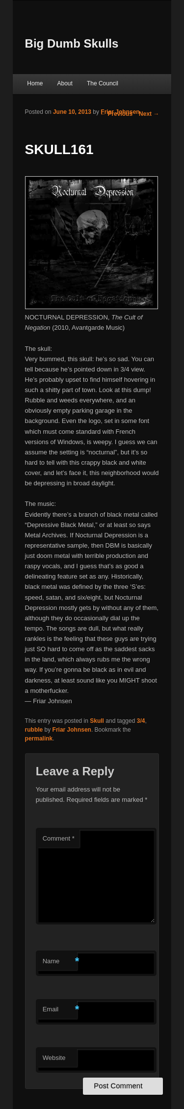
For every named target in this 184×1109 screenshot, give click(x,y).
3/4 (141, 720)
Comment (59, 838)
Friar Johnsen (120, 111)
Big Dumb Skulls (72, 43)
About (64, 83)
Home (35, 83)
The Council (102, 83)
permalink (39, 738)
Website (54, 1057)
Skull (97, 720)
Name (60, 961)
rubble (34, 729)
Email (60, 1010)
